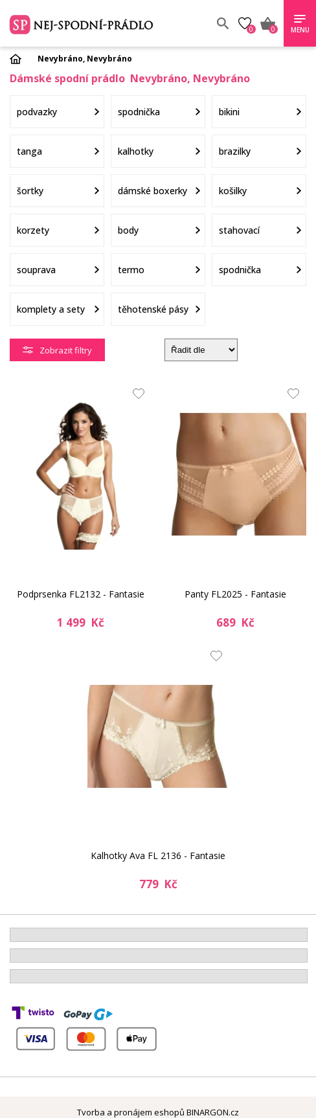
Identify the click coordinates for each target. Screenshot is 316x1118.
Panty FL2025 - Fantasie (235, 594)
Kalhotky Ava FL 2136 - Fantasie (158, 855)
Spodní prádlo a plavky (102, 23)
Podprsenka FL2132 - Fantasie (80, 594)
